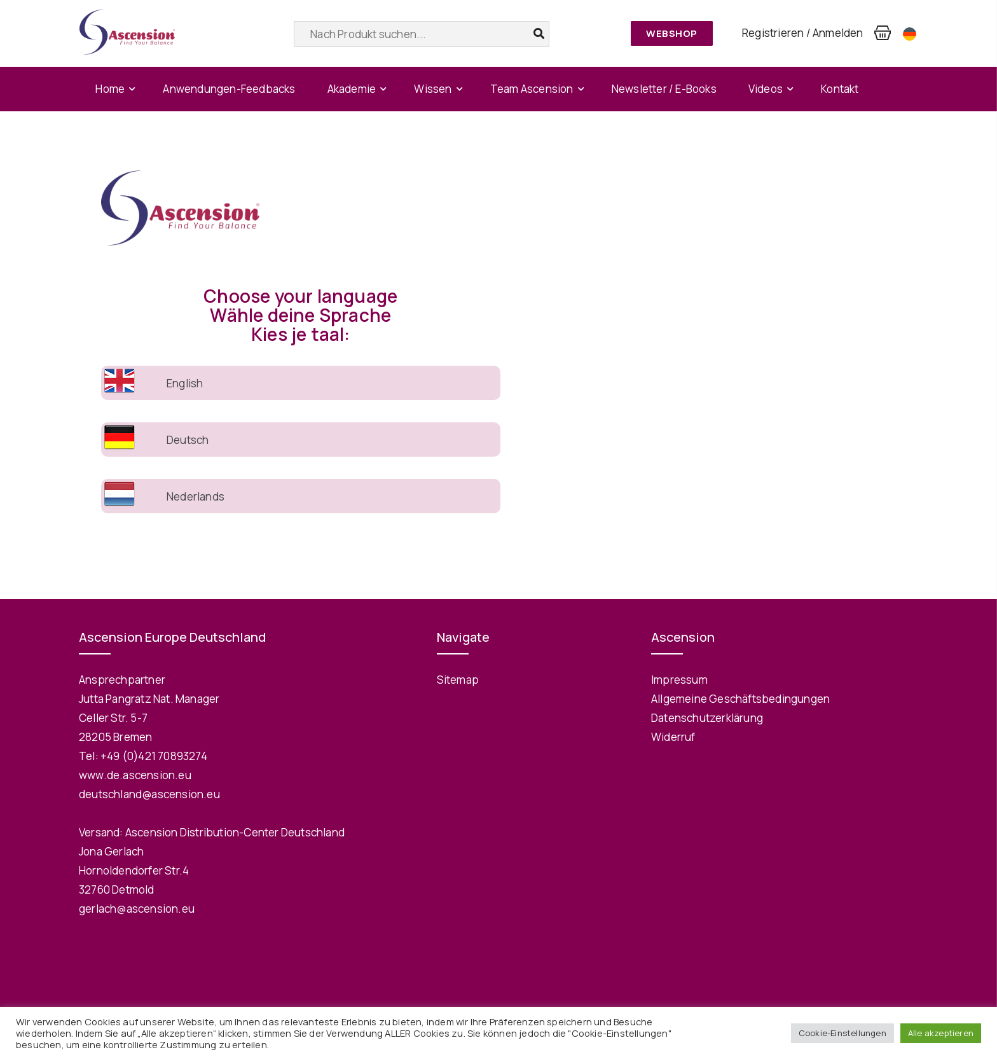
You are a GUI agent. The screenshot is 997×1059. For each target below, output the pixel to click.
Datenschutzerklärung (707, 717)
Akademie (351, 88)
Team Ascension (532, 88)
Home (110, 88)
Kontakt (839, 88)
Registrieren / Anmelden (802, 32)
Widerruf (673, 737)
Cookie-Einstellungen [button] (842, 1033)
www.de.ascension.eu (135, 775)
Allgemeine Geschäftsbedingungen (740, 698)
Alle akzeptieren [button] (940, 1033)
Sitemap (458, 679)
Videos (765, 88)
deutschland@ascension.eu (149, 794)
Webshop (672, 33)
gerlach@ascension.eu (137, 908)
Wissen (432, 88)
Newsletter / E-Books (664, 88)
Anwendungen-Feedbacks (229, 88)
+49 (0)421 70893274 (153, 756)
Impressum (679, 679)
